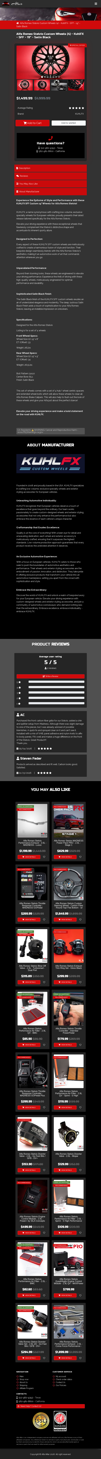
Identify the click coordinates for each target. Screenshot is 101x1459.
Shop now (22, 1379)
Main (20, 1376)
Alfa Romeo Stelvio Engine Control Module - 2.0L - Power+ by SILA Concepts (32, 1219)
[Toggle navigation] (96, 4)
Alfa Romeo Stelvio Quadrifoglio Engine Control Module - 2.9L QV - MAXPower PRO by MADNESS (68, 1281)
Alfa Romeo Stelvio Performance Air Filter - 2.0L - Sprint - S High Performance (69, 1219)
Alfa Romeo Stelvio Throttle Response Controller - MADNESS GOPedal (32, 905)
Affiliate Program (25, 1388)
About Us (22, 1382)
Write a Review (50, 676)
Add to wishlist (68, 123)
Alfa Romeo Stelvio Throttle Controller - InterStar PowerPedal (69, 1031)
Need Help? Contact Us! (29, 1406)
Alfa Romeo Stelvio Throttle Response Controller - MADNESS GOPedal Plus (32, 1093)
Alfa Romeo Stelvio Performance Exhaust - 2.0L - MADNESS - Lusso (32, 843)
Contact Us (59, 1382)
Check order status (62, 1379)
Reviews (22, 176)
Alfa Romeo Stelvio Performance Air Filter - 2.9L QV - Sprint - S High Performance (68, 1093)
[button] (42, 77)
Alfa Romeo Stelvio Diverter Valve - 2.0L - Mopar (68, 1155)
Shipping (22, 1385)
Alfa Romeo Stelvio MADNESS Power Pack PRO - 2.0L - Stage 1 (68, 843)
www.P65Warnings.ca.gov (30, 432)
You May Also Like (27, 183)
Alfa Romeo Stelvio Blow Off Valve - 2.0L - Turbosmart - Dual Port (32, 968)
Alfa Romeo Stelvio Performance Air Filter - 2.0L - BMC (32, 1281)
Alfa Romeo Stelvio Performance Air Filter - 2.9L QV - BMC (32, 1031)
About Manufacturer (27, 191)
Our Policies (59, 1385)
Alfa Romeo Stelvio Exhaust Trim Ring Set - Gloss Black (68, 967)
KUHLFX (79, 114)
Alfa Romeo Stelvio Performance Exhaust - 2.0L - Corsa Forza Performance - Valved (68, 1344)
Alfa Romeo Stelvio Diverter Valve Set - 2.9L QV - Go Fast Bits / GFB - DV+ (32, 1344)
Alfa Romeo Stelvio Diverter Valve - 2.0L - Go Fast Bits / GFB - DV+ (32, 1156)
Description (23, 168)
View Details (29, 857)
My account (59, 1376)
